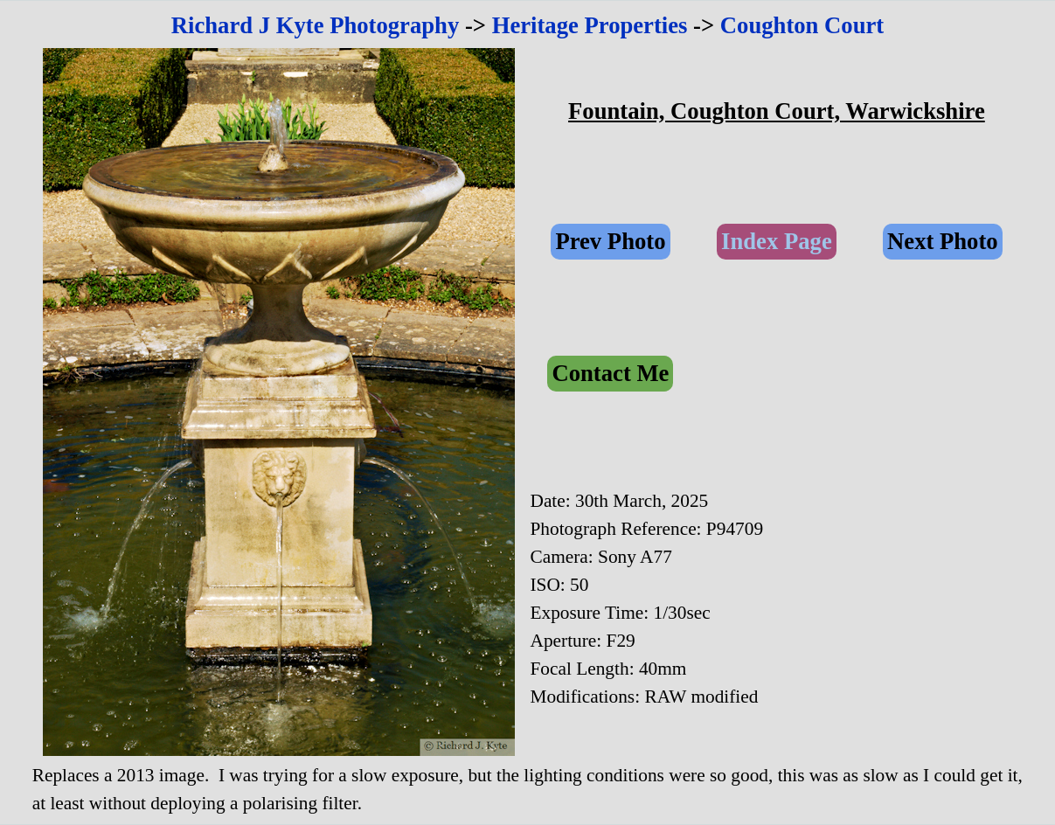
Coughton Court (802, 25)
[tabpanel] (528, 25)
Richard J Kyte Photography (315, 25)
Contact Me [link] (610, 373)
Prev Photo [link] (610, 241)
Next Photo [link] (942, 241)
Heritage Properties (590, 25)
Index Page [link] (776, 241)
